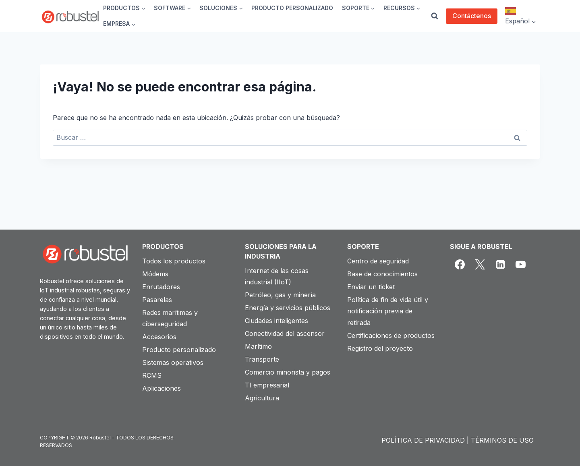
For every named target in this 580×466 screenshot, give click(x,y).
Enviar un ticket (371, 287)
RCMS (152, 375)
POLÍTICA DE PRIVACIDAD (423, 440)
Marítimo (258, 346)
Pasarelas (157, 300)
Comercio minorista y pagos (287, 372)
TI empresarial (267, 385)
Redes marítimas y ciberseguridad (170, 318)
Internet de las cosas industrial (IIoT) (277, 276)
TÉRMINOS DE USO (502, 440)
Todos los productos (173, 261)
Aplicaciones (161, 388)
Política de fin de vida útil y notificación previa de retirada (387, 311)
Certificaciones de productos (391, 335)
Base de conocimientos (382, 274)
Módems (155, 274)
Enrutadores (161, 287)
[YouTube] (521, 265)
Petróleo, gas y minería (280, 295)
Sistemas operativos (172, 362)
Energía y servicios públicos (287, 308)
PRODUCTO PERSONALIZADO (292, 7)
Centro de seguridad (378, 261)
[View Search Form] (434, 16)
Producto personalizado (179, 350)
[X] (480, 265)
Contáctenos (471, 16)
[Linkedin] (500, 265)
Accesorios (159, 337)
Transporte (262, 359)
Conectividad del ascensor (285, 333)
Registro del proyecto (380, 348)
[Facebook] (460, 265)
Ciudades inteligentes (276, 321)
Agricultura (262, 398)
